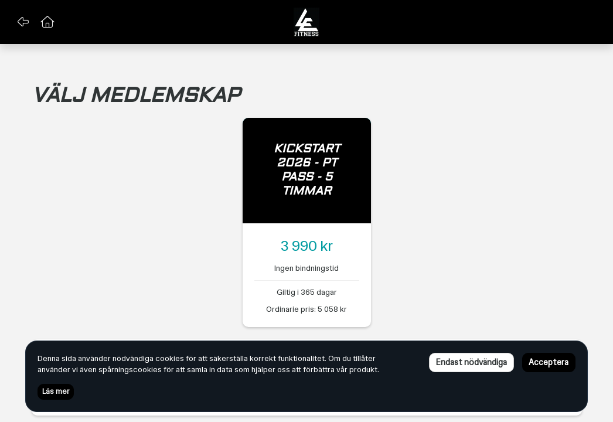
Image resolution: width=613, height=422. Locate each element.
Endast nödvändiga (471, 362)
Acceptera (548, 362)
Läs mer (55, 391)
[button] (22, 22)
